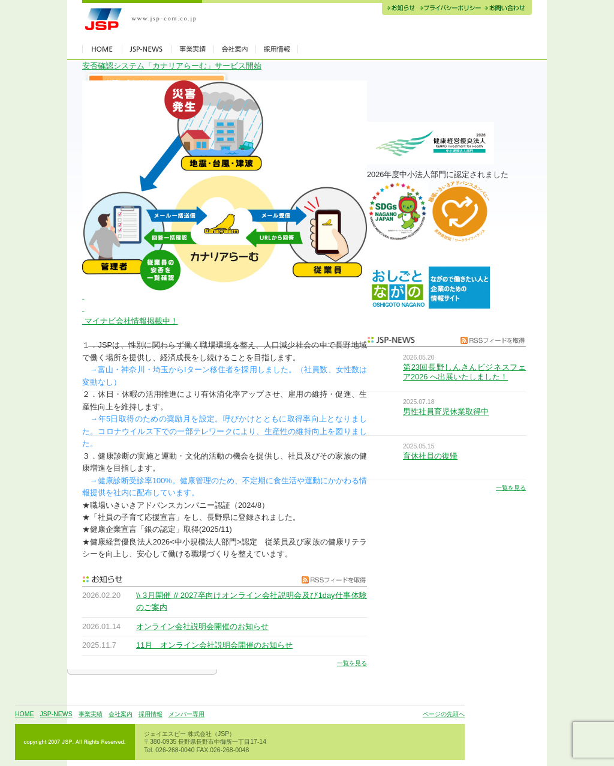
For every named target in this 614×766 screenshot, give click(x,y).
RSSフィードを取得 (331, 579)
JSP (142, 19)
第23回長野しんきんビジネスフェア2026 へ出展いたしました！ (464, 372)
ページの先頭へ (444, 714)
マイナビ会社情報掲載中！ (130, 320)
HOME (24, 714)
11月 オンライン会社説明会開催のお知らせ (214, 645)
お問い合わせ (507, 9)
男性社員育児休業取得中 (446, 411)
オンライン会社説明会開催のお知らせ (202, 626)
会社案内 (121, 714)
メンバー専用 (186, 714)
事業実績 (91, 714)
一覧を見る (352, 663)
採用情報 (150, 714)
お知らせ (399, 9)
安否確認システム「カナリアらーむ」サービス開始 (171, 65)
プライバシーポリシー (450, 9)
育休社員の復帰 (430, 455)
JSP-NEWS (56, 714)
